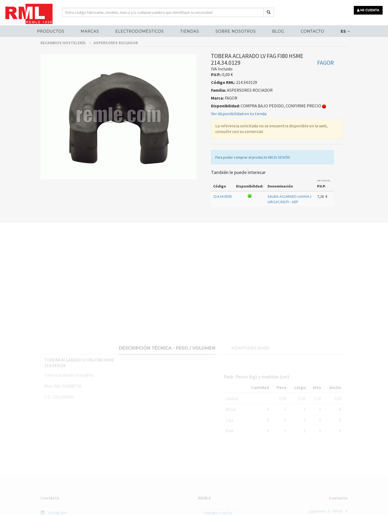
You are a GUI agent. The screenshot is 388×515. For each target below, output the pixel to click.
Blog (278, 31)
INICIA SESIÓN (279, 164)
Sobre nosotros (236, 31)
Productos (50, 31)
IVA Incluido (323, 188)
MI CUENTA (368, 10)
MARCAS (90, 31)
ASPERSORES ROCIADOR (115, 50)
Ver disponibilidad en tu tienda (238, 121)
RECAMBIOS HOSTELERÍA (65, 50)
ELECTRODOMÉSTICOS (139, 31)
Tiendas (189, 31)
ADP (295, 209)
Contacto (312, 31)
